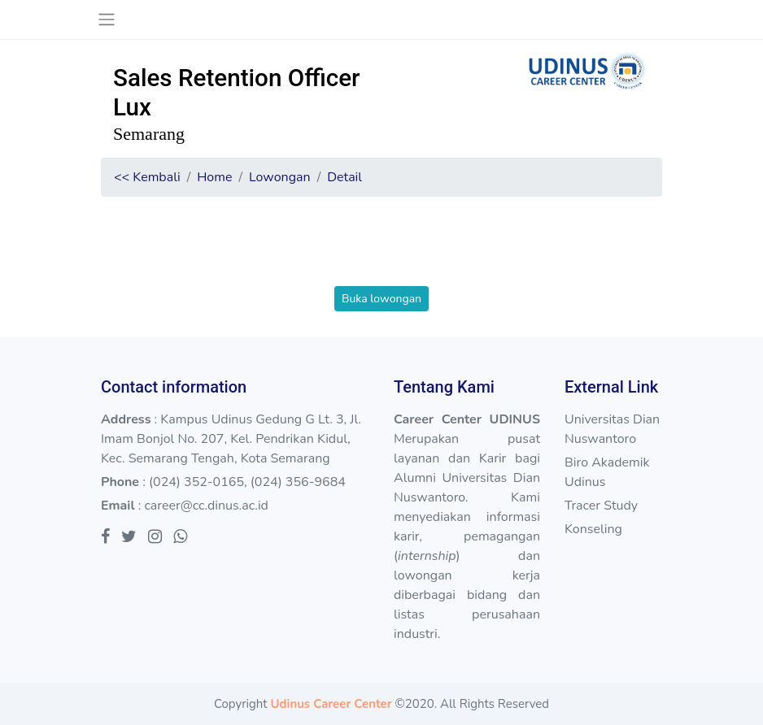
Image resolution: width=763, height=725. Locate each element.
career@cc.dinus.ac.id (206, 505)
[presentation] (381, 254)
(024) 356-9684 (298, 482)
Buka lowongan (381, 298)
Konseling (593, 529)
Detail (344, 177)
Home (214, 177)
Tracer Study (601, 505)
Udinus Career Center (330, 704)
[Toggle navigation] (106, 20)
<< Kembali (147, 177)
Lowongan (280, 177)
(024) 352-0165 (196, 482)
